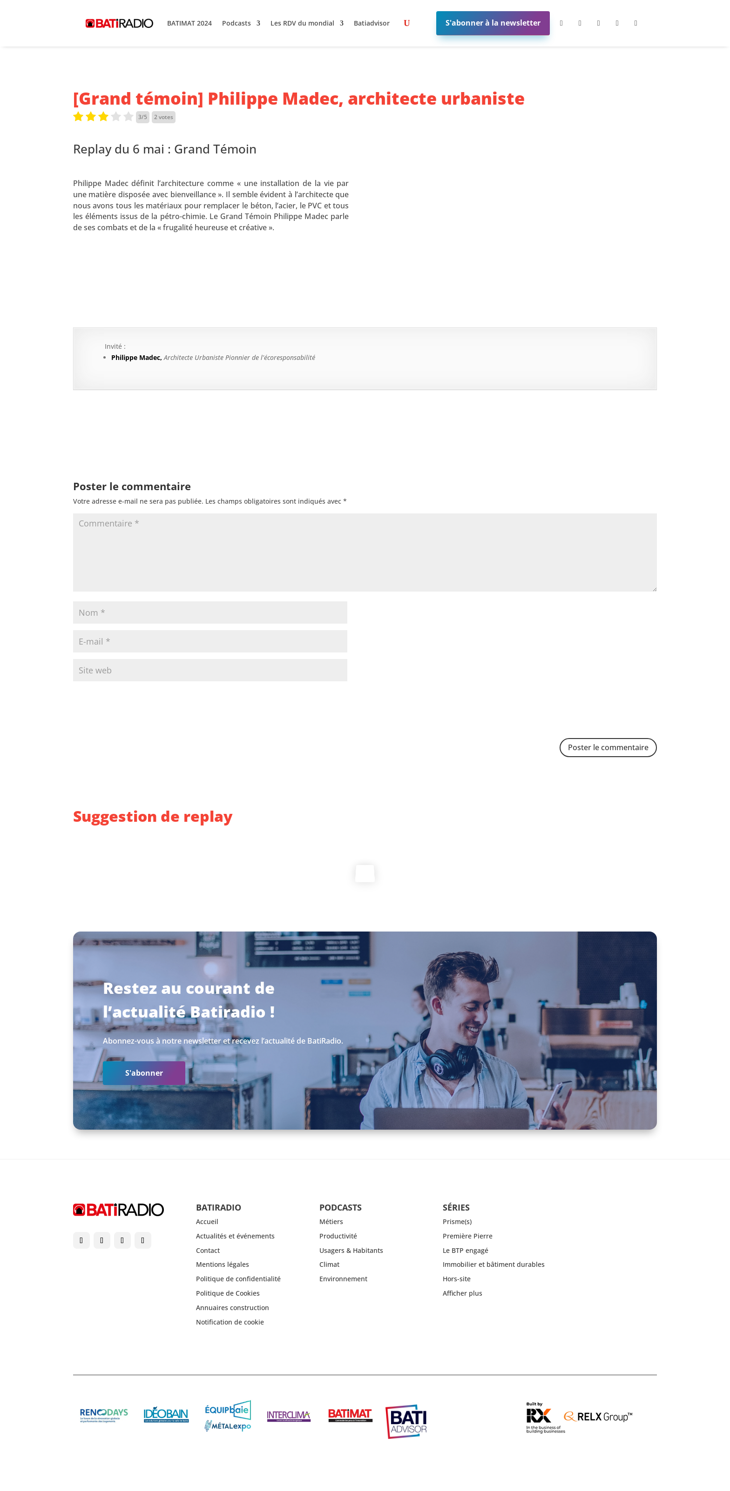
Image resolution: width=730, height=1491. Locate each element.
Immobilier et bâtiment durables (494, 1264)
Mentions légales (222, 1264)
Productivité (338, 1235)
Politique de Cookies (228, 1293)
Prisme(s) (457, 1221)
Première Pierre (468, 1235)
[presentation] (144, 710)
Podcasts (236, 23)
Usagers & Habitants (351, 1250)
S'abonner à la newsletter (493, 23)
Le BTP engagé (465, 1250)
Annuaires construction (232, 1307)
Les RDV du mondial (302, 23)
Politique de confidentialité (238, 1278)
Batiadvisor (372, 23)
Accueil (207, 1221)
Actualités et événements (235, 1235)
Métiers (331, 1221)
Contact (208, 1250)
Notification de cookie (230, 1322)
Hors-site (457, 1278)
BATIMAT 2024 (189, 23)
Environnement (343, 1278)
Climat (329, 1264)
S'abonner (144, 1073)
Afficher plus (462, 1293)
